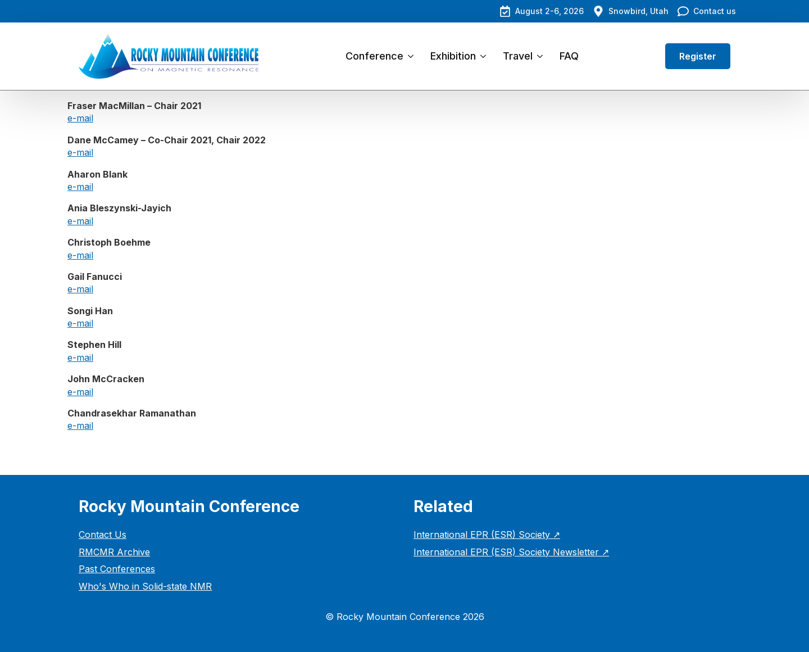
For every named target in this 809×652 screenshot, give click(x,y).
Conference (374, 56)
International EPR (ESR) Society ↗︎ (486, 534)
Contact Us (102, 534)
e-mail (80, 118)
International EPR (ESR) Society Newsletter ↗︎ (511, 552)
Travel (518, 56)
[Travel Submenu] (542, 56)
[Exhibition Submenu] (485, 56)
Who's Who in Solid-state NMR (145, 586)
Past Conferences (117, 568)
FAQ (569, 56)
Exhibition (453, 56)
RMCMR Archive (114, 552)
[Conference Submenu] (412, 56)
